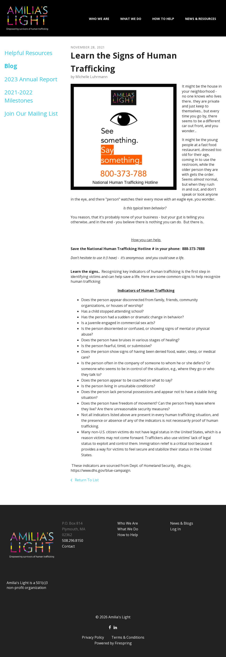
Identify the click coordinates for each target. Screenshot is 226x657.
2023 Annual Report (30, 79)
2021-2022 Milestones (18, 96)
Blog (10, 66)
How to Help (127, 534)
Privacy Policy (93, 637)
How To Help (163, 19)
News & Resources (200, 19)
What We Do (130, 19)
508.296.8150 (72, 540)
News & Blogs (181, 523)
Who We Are (99, 19)
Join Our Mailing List (31, 113)
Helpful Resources (28, 53)
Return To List (86, 479)
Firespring (123, 643)
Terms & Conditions (127, 637)
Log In (175, 529)
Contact (68, 546)
